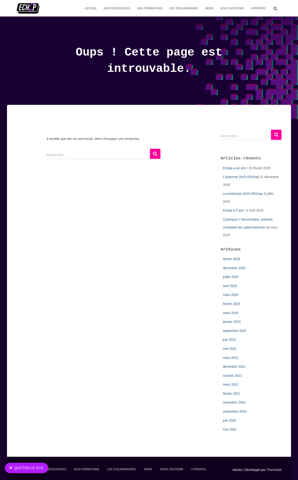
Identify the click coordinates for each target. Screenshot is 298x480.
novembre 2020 (234, 402)
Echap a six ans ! (235, 168)
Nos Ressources (117, 8)
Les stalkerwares (183, 8)
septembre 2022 (235, 331)
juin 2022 (229, 339)
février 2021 (231, 393)
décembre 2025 (234, 268)
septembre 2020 (235, 411)
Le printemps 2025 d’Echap (243, 193)
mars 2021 (230, 384)
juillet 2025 (231, 277)
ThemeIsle (274, 470)
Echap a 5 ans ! (234, 210)
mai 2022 (230, 349)
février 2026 (231, 259)
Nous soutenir (232, 8)
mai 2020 (230, 429)
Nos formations (150, 8)
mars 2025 (230, 295)
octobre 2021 (232, 375)
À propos (258, 8)
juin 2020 (229, 420)
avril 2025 (230, 286)
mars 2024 (230, 313)
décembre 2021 (234, 366)
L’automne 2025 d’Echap (241, 177)
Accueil (91, 8)
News (209, 8)
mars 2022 (230, 358)
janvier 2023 (232, 322)
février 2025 (231, 304)
